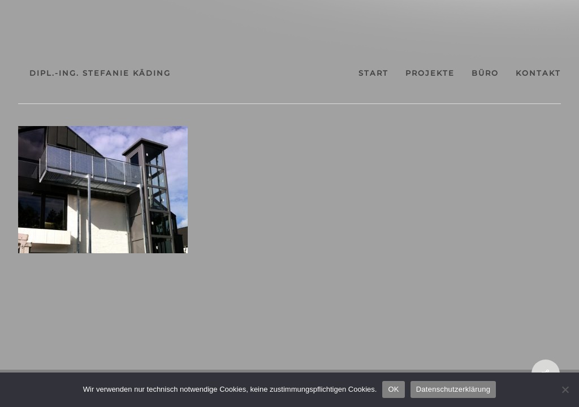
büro (485, 73)
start (373, 73)
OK (393, 389)
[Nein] (565, 389)
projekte (430, 73)
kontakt (538, 73)
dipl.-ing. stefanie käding (100, 72)
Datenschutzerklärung (453, 389)
